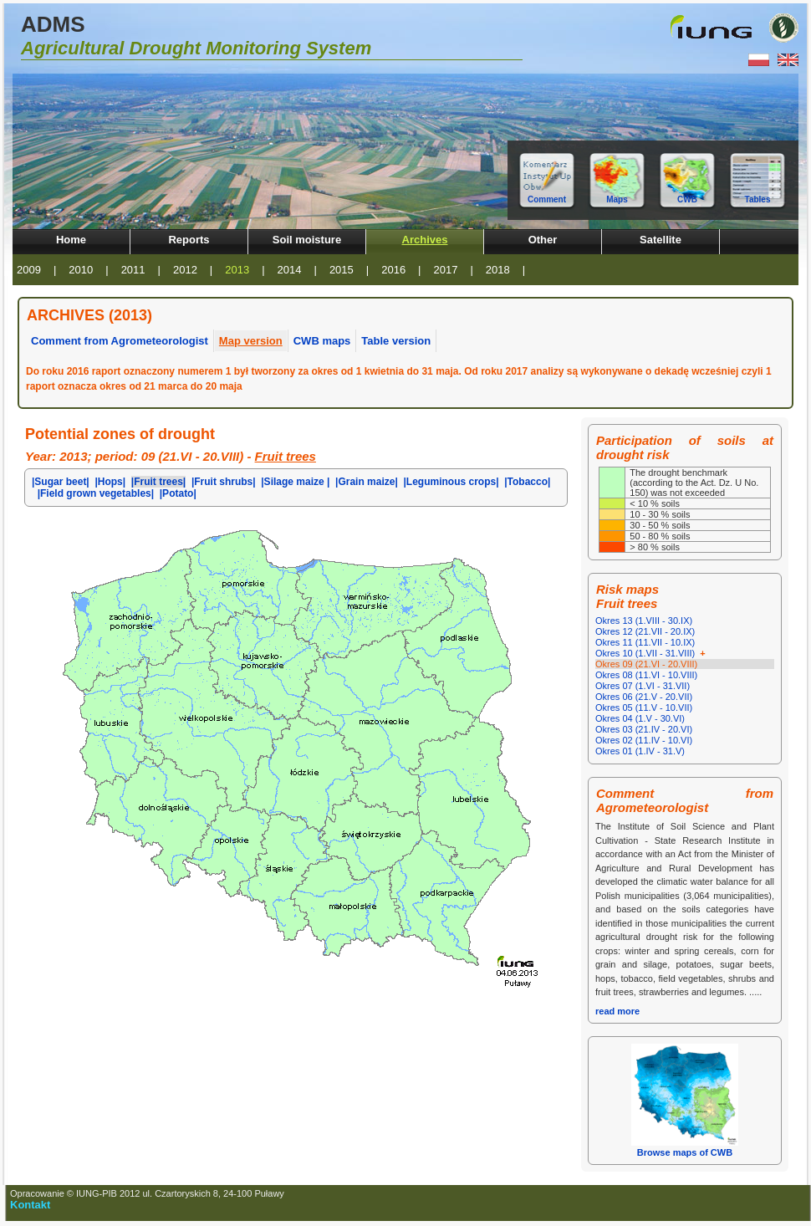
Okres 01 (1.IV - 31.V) (640, 751)
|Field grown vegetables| (96, 493)
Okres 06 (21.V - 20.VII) (643, 697)
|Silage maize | (295, 482)
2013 (237, 269)
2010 (81, 269)
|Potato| (178, 493)
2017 (446, 269)
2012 (185, 269)
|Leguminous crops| (450, 482)
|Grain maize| (366, 482)
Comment (547, 199)
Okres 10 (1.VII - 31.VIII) (651, 653)
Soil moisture (307, 239)
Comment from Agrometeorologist (119, 341)
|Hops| (109, 482)
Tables (758, 199)
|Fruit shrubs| (223, 482)
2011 (133, 269)
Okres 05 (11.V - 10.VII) (643, 707)
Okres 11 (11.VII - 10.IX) (645, 642)
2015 (341, 269)
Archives (425, 239)
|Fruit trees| (158, 482)
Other (543, 239)
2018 (498, 269)
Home (71, 239)
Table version (396, 341)
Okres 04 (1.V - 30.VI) (640, 718)
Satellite (660, 239)
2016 (393, 269)
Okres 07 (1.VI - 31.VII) (642, 686)
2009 (29, 269)
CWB (687, 199)
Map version (251, 341)
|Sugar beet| (60, 482)
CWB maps (322, 341)
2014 (290, 269)
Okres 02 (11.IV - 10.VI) (643, 740)
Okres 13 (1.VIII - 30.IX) (643, 621)
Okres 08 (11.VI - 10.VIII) (646, 675)
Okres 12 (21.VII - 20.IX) (645, 631)
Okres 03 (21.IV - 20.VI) (643, 729)
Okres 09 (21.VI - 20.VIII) (646, 664)
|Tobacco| (527, 482)
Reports (188, 239)
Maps (617, 199)
